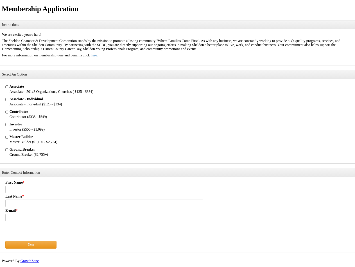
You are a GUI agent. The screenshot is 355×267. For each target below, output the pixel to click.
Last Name (13, 196)
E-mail (10, 210)
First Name (14, 182)
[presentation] (39, 232)
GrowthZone (29, 261)
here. (94, 55)
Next (31, 244)
